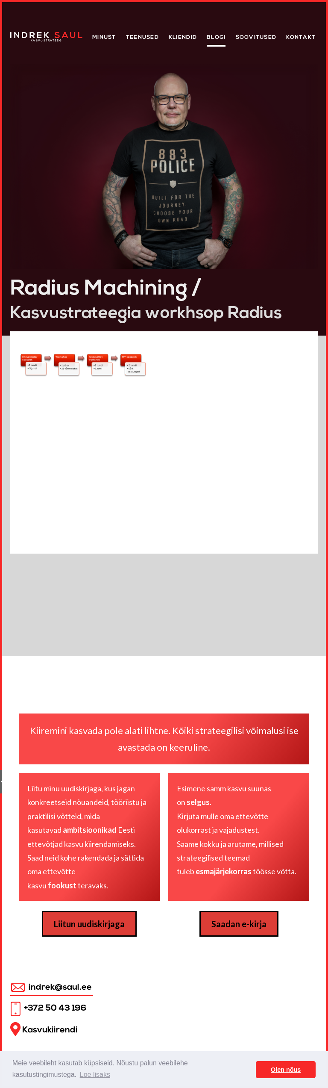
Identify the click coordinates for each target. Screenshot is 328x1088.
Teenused (142, 37)
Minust (104, 37)
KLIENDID (183, 37)
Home (19, 34)
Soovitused (256, 37)
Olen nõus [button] (286, 1069)
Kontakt (301, 37)
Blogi (216, 37)
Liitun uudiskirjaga (89, 924)
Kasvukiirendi (44, 1029)
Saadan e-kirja (238, 924)
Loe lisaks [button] (95, 1074)
